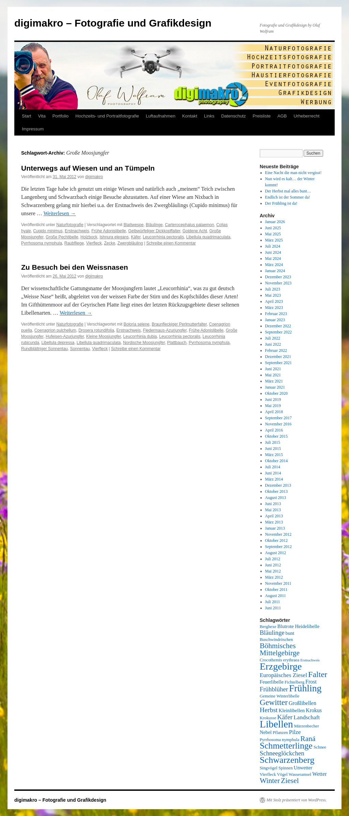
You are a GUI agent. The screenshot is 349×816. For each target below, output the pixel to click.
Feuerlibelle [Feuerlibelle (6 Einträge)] (272, 682)
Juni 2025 (273, 227)
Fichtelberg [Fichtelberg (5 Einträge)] (294, 682)
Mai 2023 (273, 295)
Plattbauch (176, 342)
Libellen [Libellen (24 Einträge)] (276, 724)
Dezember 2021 (278, 356)
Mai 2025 (273, 234)
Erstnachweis (77, 231)
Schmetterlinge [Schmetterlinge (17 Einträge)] (286, 746)
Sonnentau (80, 348)
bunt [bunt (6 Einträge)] (290, 633)
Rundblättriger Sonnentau (44, 348)
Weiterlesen (59, 213)
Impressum (33, 128)
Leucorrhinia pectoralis (163, 237)
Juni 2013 (273, 503)
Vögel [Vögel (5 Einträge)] (282, 774)
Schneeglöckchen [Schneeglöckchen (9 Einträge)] (282, 753)
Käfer (135, 237)
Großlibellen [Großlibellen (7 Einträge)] (302, 703)
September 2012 (278, 546)
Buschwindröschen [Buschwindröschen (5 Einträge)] (276, 639)
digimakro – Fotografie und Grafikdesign (112, 23)
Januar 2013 (275, 528)
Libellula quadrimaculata (208, 237)
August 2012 (275, 552)
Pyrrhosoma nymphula (41, 243)
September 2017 (278, 417)
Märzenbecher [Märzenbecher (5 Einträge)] (306, 726)
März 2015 (274, 454)
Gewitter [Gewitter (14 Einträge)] (274, 702)
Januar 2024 (275, 270)
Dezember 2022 (278, 326)
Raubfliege (74, 243)
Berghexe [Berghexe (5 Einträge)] (268, 626)
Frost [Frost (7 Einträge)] (311, 682)
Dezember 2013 (278, 485)
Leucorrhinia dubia (140, 336)
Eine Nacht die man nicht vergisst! (293, 172)
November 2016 (278, 424)
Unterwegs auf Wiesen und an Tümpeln (88, 168)
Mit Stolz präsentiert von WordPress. (297, 800)
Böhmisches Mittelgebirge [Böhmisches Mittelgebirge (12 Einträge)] (280, 649)
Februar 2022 (276, 350)
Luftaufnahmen (161, 116)
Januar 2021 (275, 387)
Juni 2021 (273, 368)
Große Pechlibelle (62, 237)
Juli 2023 (272, 289)
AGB (282, 116)
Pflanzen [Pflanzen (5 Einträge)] (280, 732)
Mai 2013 (273, 509)
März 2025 (274, 240)
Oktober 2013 (276, 491)
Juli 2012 (272, 558)
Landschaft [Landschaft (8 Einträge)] (306, 717)
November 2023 (278, 283)
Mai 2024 (273, 258)
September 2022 (278, 332)
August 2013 (275, 497)
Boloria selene (136, 324)
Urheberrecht (306, 116)
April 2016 (274, 430)
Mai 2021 (273, 375)
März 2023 (274, 307)
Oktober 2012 (276, 540)
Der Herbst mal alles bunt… (288, 191)
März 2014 (274, 479)
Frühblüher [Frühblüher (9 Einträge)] (274, 689)
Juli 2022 (272, 338)
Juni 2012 (273, 565)
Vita (41, 116)
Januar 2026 (275, 221)
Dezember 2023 (278, 276)
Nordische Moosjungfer (144, 342)
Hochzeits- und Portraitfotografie (107, 116)
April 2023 (274, 301)
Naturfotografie (69, 224)
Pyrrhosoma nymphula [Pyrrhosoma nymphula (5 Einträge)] (279, 739)
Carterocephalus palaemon (189, 224)
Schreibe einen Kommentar (171, 243)
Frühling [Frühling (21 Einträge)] (305, 688)
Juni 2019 (273, 399)
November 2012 (278, 534)
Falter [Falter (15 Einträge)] (317, 674)
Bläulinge (154, 224)
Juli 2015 (272, 442)
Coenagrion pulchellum (55, 330)
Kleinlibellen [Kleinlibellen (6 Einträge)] (292, 710)
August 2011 (275, 595)
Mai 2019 (273, 405)
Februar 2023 (276, 313)
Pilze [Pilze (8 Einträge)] (295, 732)
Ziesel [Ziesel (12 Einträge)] (290, 780)
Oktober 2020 (276, 393)
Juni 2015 (273, 448)
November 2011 (278, 583)
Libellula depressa (57, 342)
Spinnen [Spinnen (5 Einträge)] (285, 768)
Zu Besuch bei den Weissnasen (74, 267)
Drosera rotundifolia (96, 330)
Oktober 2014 (276, 460)
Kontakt (189, 116)
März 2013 (274, 522)
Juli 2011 (272, 601)
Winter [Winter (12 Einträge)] (270, 780)
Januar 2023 (275, 319)
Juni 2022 (273, 344)
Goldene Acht (194, 231)
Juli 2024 (272, 246)
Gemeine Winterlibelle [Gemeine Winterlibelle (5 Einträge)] (279, 696)
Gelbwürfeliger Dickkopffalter (154, 231)
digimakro (94, 176)
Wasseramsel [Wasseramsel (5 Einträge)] (300, 774)
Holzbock (88, 237)
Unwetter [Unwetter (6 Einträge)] (303, 767)
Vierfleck (94, 243)
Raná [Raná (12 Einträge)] (307, 739)
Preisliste (262, 116)
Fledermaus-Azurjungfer (165, 330)
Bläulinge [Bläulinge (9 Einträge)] (272, 632)
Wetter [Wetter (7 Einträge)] (319, 774)
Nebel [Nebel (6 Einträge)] (266, 732)
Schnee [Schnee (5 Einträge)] (320, 747)
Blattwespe (133, 224)
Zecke (109, 243)
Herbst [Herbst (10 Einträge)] (269, 709)
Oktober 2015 (276, 436)
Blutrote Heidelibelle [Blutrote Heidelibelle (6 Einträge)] (298, 626)
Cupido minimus (47, 231)
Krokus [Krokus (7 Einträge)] (314, 710)
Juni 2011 (273, 608)
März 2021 (274, 381)
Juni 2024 (273, 252)
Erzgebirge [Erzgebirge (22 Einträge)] (281, 666)
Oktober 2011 (276, 589)
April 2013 (274, 516)
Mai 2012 (273, 571)
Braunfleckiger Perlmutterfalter (179, 324)
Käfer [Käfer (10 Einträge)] (284, 717)
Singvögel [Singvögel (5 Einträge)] (268, 768)
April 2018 (274, 411)
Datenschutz (233, 116)
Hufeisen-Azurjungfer (65, 336)
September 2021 (278, 362)
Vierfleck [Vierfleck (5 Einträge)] (268, 774)
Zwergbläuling (130, 243)
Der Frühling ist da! (281, 203)
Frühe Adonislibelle (108, 231)
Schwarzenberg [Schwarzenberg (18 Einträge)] (287, 760)
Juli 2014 (272, 467)
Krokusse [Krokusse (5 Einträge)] (268, 718)
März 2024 (274, 264)
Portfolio (60, 116)
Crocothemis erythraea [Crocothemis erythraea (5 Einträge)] (279, 660)
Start (26, 116)
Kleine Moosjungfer (103, 336)
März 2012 (274, 577)
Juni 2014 (273, 473)
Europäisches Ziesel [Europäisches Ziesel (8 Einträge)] (283, 675)
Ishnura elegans (114, 237)
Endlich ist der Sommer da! (287, 197)
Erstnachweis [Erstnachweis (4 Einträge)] (310, 660)
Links (209, 116)
